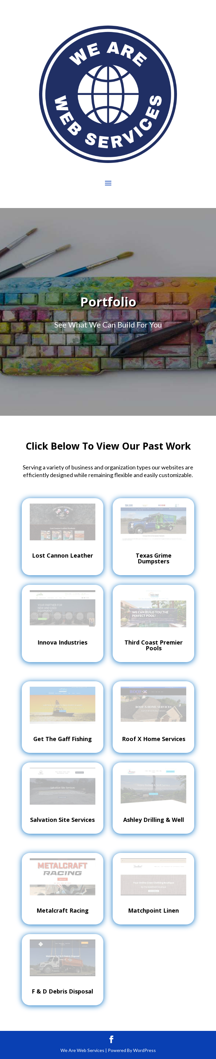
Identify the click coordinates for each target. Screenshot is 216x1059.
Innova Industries (62, 642)
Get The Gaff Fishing (62, 739)
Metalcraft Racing (62, 910)
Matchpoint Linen (153, 910)
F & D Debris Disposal (62, 991)
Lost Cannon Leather (62, 555)
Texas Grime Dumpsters (154, 558)
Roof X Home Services (153, 739)
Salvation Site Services (62, 819)
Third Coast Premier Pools (153, 645)
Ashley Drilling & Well (153, 819)
